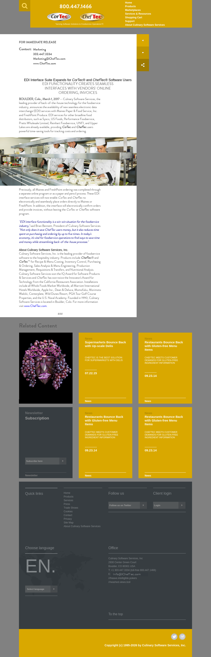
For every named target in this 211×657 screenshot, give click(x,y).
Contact (68, 515)
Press (67, 504)
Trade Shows (71, 507)
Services (68, 500)
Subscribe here (46, 461)
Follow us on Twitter (128, 505)
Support (130, 21)
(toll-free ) (143, 570)
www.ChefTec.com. (35, 306)
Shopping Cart (133, 17)
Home (128, 2)
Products (130, 6)
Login (169, 505)
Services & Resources (138, 13)
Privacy (68, 518)
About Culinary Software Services (145, 24)
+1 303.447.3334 (120, 570)
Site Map (68, 522)
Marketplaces (133, 10)
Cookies (68, 511)
